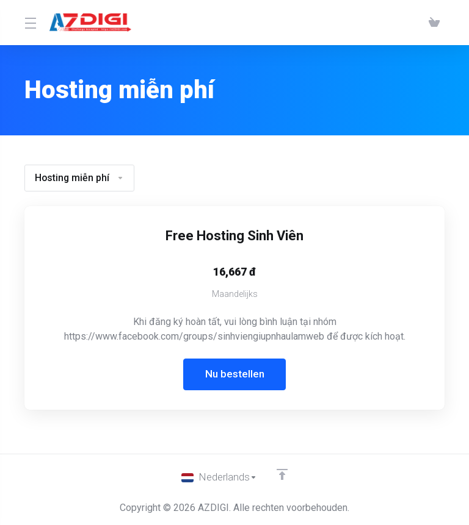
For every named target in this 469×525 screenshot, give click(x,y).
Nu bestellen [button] (234, 374)
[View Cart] (434, 22)
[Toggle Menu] (30, 22)
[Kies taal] (219, 477)
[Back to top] (282, 474)
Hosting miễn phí (80, 178)
